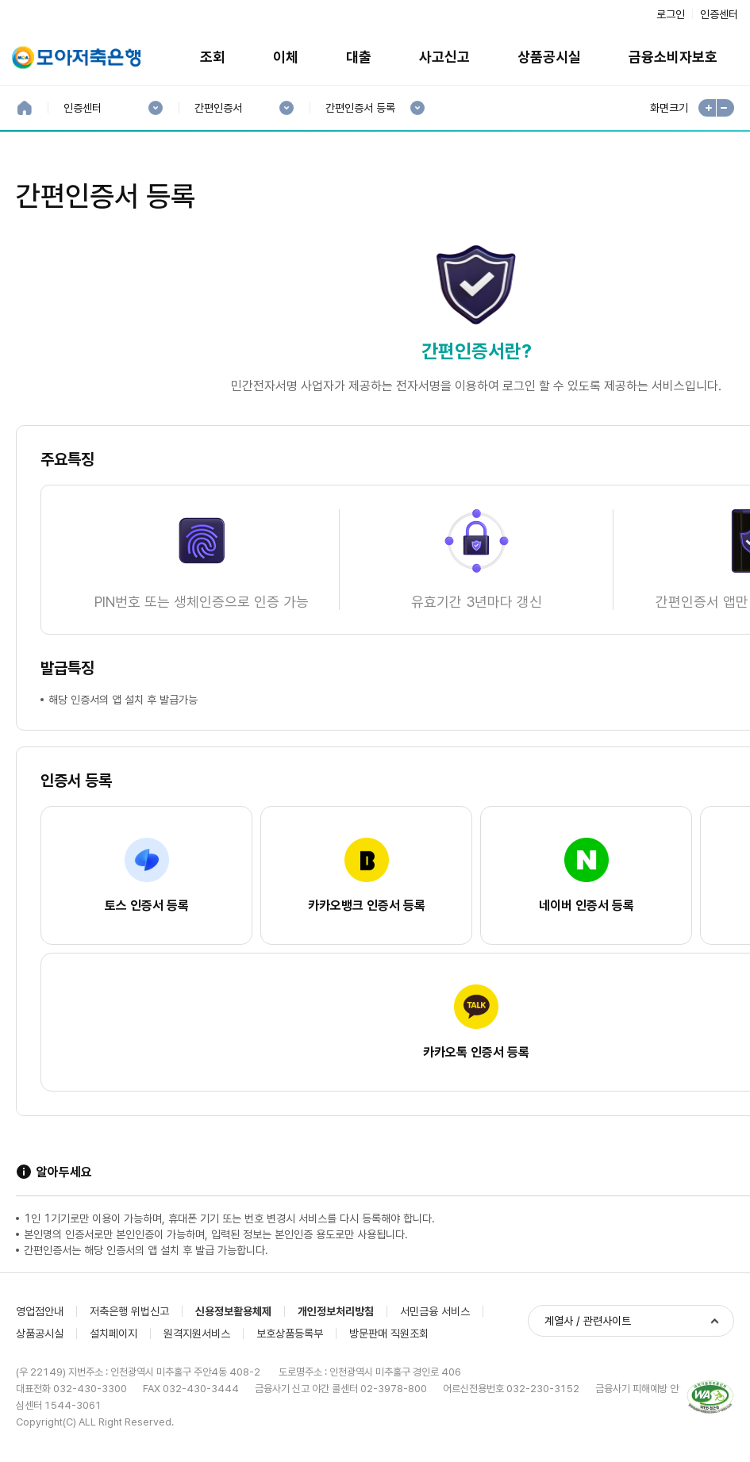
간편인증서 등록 (360, 108)
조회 (212, 56)
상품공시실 (549, 56)
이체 (285, 56)
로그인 (670, 14)
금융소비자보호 (673, 56)
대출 (358, 56)
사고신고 (444, 56)
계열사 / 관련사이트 (587, 1320)
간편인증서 (218, 108)
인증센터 (719, 14)
